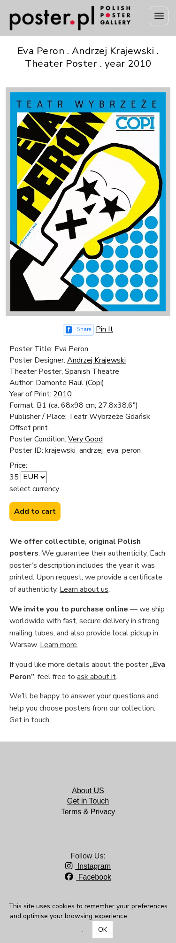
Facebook (88, 877)
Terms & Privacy (88, 812)
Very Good (85, 439)
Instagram (88, 866)
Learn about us (84, 589)
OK (102, 929)
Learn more (58, 645)
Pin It (104, 329)
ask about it (96, 677)
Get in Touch (88, 801)
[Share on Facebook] (78, 330)
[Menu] (159, 16)
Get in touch (29, 720)
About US (88, 791)
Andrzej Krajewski (96, 360)
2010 (62, 394)
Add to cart (35, 511)
